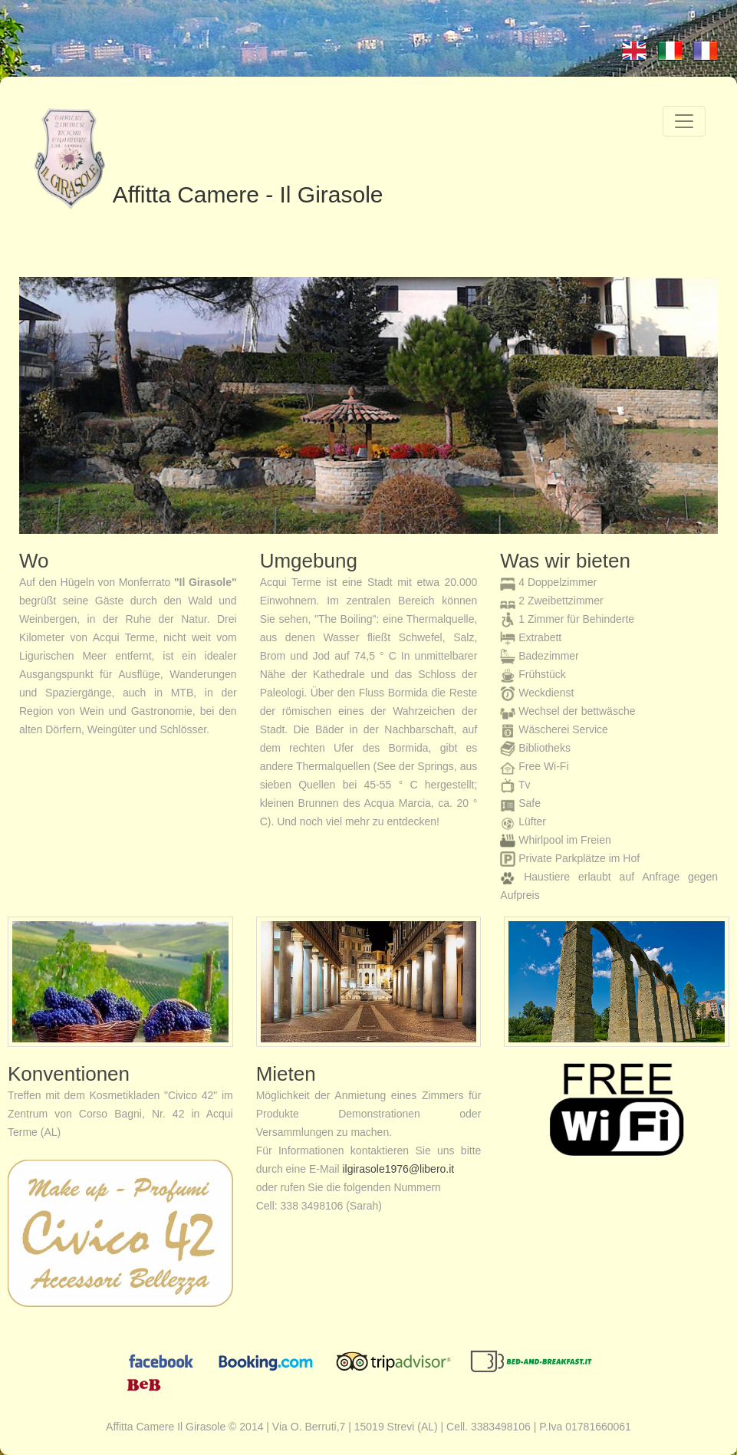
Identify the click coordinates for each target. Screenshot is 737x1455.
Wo (34, 560)
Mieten (286, 1073)
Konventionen (69, 1073)
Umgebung (308, 560)
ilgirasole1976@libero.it (398, 1169)
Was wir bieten (565, 560)
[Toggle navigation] (684, 121)
